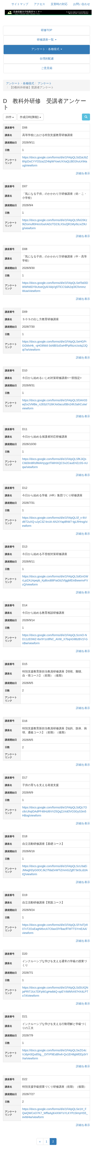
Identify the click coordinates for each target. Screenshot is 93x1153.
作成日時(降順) (30, 117)
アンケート (45, 83)
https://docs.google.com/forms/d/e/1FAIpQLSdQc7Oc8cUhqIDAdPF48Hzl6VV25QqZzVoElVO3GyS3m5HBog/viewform (54, 811)
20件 (10, 117)
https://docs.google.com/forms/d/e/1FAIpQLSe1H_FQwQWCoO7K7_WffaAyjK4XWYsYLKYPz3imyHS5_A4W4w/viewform (55, 1113)
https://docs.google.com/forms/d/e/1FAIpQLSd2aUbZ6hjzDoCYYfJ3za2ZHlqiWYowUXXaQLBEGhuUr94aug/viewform (55, 161)
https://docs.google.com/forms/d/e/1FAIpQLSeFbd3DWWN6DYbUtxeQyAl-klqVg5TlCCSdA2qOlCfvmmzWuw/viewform (55, 287)
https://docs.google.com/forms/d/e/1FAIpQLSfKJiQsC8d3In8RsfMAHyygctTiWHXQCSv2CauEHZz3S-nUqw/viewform (55, 463)
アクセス (39, 4)
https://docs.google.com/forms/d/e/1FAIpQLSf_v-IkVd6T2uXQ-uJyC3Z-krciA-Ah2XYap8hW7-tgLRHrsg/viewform (55, 521)
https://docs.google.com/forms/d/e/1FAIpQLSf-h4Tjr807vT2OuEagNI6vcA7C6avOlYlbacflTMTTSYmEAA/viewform (55, 929)
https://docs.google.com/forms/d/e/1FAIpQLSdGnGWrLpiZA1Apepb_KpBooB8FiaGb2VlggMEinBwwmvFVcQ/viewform (55, 580)
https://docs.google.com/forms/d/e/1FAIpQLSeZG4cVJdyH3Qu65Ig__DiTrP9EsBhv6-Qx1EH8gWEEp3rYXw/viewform (55, 1054)
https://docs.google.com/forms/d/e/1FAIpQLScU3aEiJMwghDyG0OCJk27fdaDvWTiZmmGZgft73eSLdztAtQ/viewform (55, 870)
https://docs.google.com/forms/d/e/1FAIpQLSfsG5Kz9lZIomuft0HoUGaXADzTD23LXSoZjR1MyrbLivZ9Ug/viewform (54, 224)
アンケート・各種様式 (20, 83)
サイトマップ (19, 4)
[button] (47, 40)
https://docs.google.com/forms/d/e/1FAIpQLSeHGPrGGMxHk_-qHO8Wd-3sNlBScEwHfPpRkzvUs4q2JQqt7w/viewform (55, 345)
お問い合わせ (81, 4)
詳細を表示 (83, 173)
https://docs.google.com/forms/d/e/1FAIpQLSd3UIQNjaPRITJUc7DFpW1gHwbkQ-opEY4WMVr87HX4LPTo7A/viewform (55, 991)
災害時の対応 (59, 4)
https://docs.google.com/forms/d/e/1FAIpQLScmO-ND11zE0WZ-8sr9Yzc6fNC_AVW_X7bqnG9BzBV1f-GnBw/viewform (55, 639)
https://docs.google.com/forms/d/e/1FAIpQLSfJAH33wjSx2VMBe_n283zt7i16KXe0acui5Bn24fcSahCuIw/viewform (54, 404)
